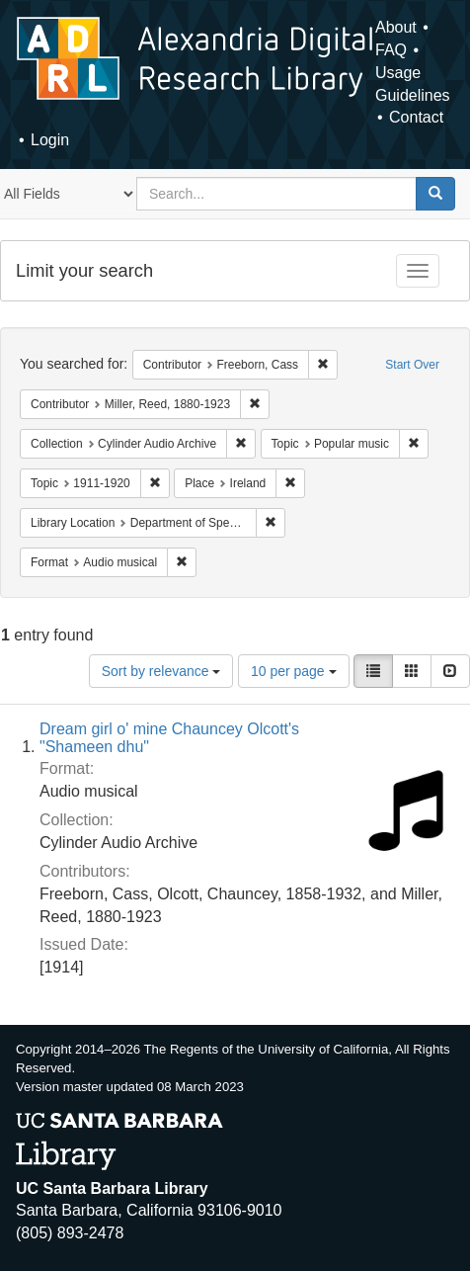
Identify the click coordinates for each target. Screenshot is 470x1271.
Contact (416, 117)
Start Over (412, 365)
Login (50, 139)
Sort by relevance (161, 671)
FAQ (391, 50)
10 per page (294, 671)
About (396, 27)
